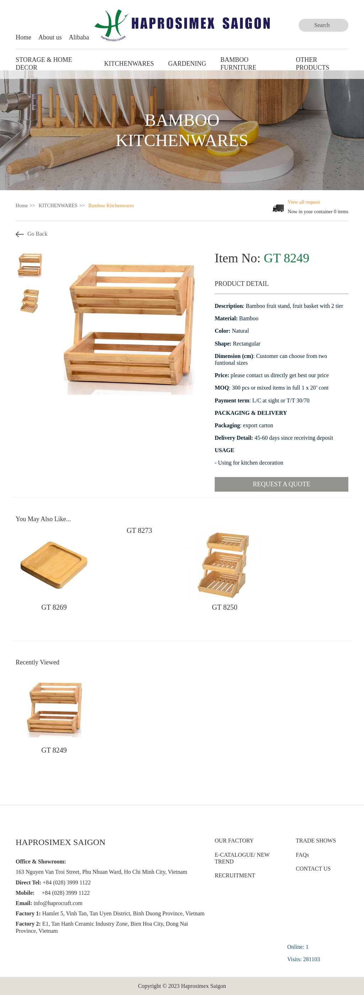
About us (50, 37)
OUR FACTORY (234, 841)
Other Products (312, 63)
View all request (304, 202)
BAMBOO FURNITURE (238, 63)
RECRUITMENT (235, 875)
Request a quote (281, 484)
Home (23, 37)
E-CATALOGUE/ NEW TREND (242, 858)
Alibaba (79, 37)
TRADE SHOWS (316, 841)
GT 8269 (53, 607)
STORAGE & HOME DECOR (44, 63)
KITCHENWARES (129, 63)
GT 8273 (139, 530)
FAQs (302, 855)
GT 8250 (224, 607)
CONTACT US (313, 869)
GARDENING (187, 63)
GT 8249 (53, 750)
